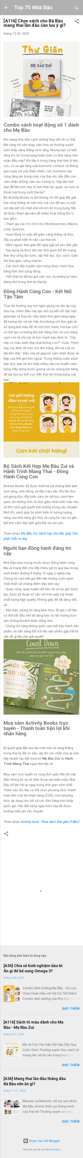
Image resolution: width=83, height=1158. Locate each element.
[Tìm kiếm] (76, 9)
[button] (76, 22)
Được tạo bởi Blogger (41, 1141)
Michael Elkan (52, 1149)
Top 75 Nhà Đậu (33, 7)
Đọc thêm (70, 1009)
